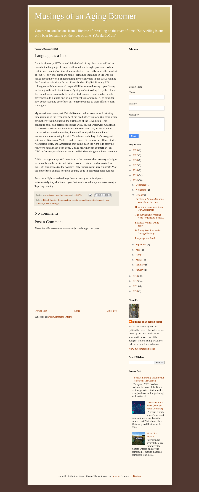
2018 (135, 160)
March (139, 259)
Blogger (137, 476)
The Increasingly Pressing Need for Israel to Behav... (149, 216)
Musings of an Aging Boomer (85, 16)
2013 (135, 276)
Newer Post (41, 310)
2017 (135, 165)
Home (77, 310)
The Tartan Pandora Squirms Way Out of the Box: (149, 200)
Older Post (112, 310)
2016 (135, 170)
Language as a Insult (145, 238)
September (141, 244)
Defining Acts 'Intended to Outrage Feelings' (148, 232)
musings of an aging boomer (147, 321)
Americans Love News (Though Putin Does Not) (155, 405)
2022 (135, 155)
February (140, 264)
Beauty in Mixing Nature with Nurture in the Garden (149, 379)
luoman (115, 476)
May (138, 249)
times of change (51, 203)
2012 (135, 281)
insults (75, 200)
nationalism (84, 200)
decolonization (64, 200)
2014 (135, 180)
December (141, 184)
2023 (135, 150)
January (140, 270)
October (140, 195)
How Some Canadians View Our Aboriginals (149, 208)
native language (97, 200)
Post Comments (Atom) (60, 316)
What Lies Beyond (152, 435)
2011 (135, 286)
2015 (135, 175)
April (139, 254)
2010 (135, 291)
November (141, 189)
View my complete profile (142, 349)
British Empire (50, 200)
